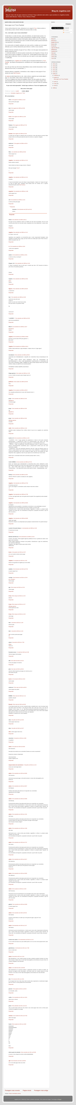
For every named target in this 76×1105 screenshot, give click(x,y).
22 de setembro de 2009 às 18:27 (19, 326)
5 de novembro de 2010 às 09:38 (19, 904)
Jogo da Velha (54, 47)
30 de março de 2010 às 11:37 (18, 604)
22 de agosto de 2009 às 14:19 (18, 99)
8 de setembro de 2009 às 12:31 (18, 199)
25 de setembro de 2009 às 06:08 (20, 336)
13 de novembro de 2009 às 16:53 (19, 408)
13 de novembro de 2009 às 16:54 (19, 418)
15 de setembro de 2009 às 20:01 (20, 278)
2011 (54, 69)
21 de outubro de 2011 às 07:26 (20, 1015)
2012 (54, 67)
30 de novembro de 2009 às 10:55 (20, 474)
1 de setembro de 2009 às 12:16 (20, 160)
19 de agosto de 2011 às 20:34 (19, 988)
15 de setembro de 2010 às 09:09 (19, 798)
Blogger (59, 1099)
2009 (54, 73)
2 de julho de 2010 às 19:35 (17, 719)
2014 (54, 63)
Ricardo (10, 704)
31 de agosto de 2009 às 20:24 (20, 143)
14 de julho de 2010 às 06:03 (18, 746)
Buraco (53, 44)
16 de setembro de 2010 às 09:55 (19, 873)
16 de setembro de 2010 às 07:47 (19, 842)
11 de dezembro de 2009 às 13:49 (29, 528)
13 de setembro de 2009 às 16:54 (17, 246)
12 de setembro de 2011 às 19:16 (19, 997)
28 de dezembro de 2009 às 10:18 (26, 536)
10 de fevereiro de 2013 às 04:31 (24, 209)
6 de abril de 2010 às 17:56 (18, 642)
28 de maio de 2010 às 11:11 (19, 695)
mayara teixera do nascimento (16, 764)
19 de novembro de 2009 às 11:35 (21, 438)
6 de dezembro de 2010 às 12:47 (19, 925)
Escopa (53, 45)
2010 (54, 71)
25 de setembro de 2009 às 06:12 (20, 346)
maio (55, 83)
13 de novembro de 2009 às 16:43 (19, 398)
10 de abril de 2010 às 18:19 (17, 660)
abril (55, 85)
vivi (10, 634)
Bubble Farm (54, 42)
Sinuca (52, 54)
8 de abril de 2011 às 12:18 (18, 956)
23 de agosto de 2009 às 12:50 (19, 116)
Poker (52, 53)
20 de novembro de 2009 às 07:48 (24, 461)
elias (10, 731)
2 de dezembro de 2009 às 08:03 (20, 502)
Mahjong (53, 49)
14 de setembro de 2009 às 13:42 (22, 263)
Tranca (52, 56)
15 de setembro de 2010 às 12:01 (19, 814)
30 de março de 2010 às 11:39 (18, 614)
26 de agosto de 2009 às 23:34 (20, 133)
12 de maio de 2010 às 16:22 (18, 679)
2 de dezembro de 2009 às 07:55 (20, 494)
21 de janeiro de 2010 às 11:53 (20, 560)
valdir (10, 428)
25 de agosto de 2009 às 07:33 (20, 125)
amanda (10, 133)
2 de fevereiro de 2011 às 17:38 (22, 948)
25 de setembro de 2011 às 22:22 (19, 1005)
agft (9, 1060)
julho (55, 81)
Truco (35, 28)
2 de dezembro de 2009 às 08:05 (20, 518)
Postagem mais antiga (41, 1090)
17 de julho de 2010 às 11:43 (29, 764)
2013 (54, 65)
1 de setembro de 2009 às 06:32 (18, 151)
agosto (55, 77)
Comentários (66, 32)
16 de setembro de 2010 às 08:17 (19, 859)
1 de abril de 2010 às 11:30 (17, 622)
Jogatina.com (18, 60)
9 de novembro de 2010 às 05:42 (19, 912)
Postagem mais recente (12, 1090)
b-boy (10, 595)
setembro (56, 75)
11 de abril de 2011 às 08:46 (18, 967)
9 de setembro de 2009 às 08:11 (19, 219)
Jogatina (11, 160)
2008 (54, 87)
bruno (10, 116)
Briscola (53, 40)
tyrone (10, 679)
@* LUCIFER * (12, 579)
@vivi (10, 280)
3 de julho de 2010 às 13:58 (20, 738)
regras (8, 76)
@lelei (10, 644)
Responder (11, 103)
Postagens (66, 30)
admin (10, 746)
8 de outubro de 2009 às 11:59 (23, 373)
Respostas (12, 206)
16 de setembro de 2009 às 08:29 (20, 288)
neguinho (11, 191)
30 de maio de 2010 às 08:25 (19, 704)
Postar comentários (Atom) (15, 1093)
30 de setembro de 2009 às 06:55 (22, 354)
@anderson (11, 328)
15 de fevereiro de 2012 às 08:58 (18, 1060)
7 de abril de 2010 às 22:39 (23, 652)
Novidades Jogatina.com (16, 93)
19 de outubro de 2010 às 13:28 (19, 888)
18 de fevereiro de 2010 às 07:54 (20, 569)
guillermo (11, 381)
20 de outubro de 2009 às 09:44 (21, 381)
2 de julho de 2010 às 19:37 (17, 728)
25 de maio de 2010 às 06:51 (20, 687)
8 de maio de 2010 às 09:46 (17, 669)
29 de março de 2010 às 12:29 (18, 587)
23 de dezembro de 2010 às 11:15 (25, 939)
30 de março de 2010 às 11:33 (18, 595)
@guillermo (11, 400)
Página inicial (27, 1090)
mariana (10, 1015)
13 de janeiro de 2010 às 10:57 (19, 552)
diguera (10, 288)
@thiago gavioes (12, 420)
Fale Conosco (22, 184)
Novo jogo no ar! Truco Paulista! (61, 79)
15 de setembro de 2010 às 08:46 (19, 773)
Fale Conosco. (17, 73)
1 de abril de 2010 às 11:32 (17, 631)
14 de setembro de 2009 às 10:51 (19, 254)
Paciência (53, 51)
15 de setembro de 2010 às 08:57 (19, 786)
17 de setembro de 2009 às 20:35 (22, 318)
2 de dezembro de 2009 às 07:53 (20, 483)
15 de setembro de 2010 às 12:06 (19, 828)
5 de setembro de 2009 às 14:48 (21, 191)
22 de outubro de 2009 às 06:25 (20, 390)
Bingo (52, 38)
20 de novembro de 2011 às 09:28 (28, 1052)
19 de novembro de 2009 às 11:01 (19, 428)
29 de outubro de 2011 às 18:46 (19, 1024)
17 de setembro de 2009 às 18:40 (18, 297)
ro (9, 246)
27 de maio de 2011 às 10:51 (17, 979)
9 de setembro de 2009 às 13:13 (20, 232)
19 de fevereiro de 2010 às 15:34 (20, 577)
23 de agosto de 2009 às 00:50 (18, 108)
